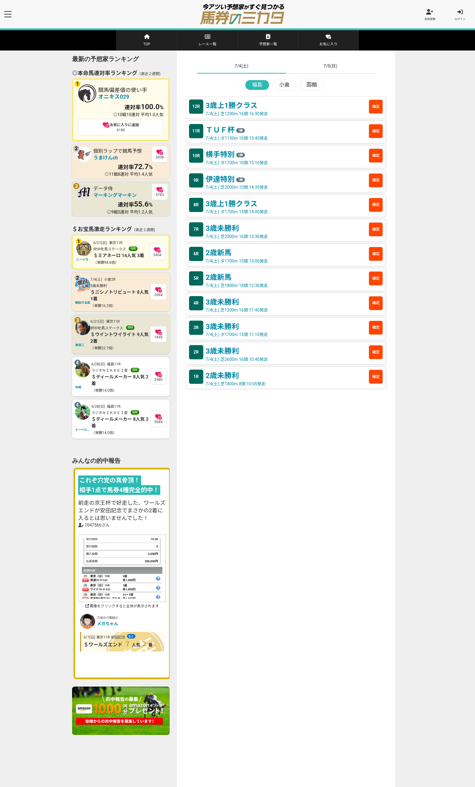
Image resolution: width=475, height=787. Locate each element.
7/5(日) (330, 67)
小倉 (284, 86)
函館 (311, 86)
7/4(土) (241, 67)
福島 (257, 86)
